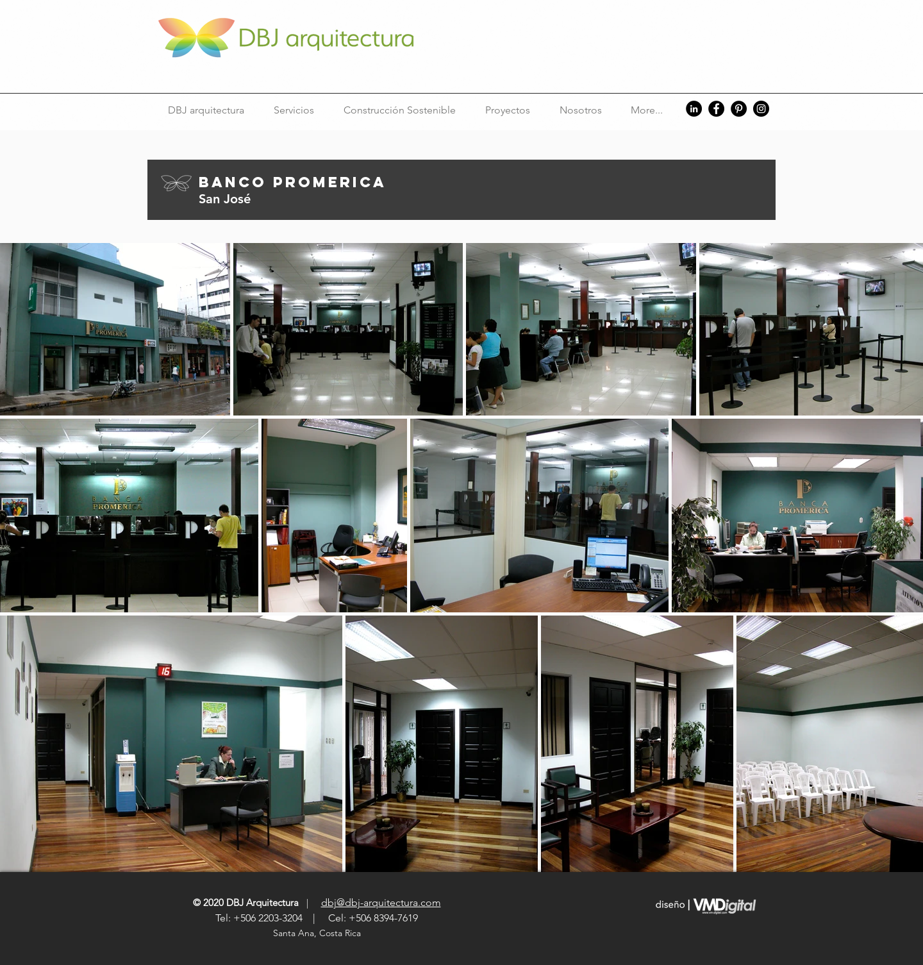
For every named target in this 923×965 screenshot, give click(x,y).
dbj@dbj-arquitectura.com (381, 902)
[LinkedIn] (694, 109)
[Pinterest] (739, 109)
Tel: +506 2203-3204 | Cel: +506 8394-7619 (316, 918)
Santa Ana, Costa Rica (318, 933)
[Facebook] (716, 109)
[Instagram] (761, 109)
